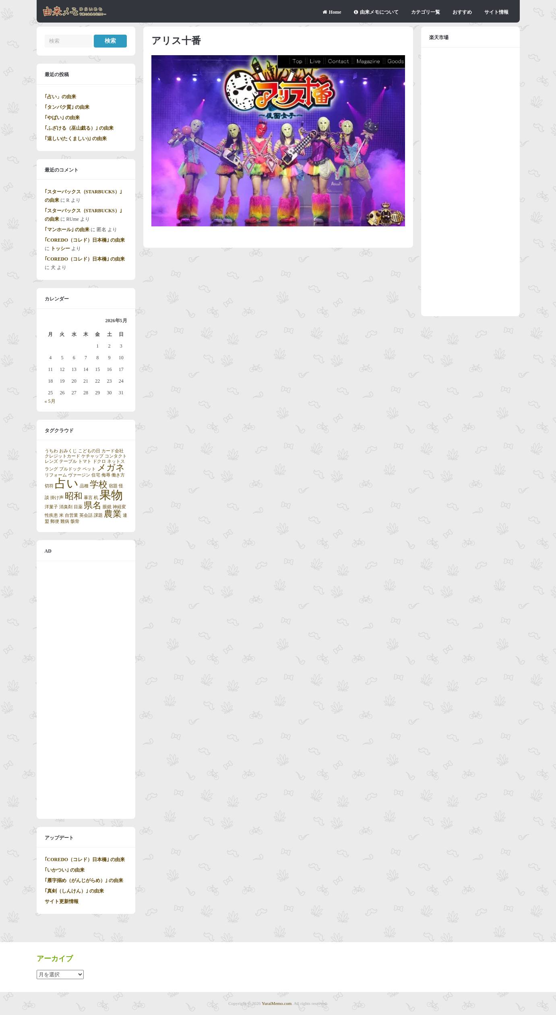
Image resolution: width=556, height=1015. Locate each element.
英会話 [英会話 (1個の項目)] (86, 515)
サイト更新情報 (62, 901)
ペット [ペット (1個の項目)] (89, 469)
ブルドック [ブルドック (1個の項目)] (70, 469)
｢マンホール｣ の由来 (67, 229)
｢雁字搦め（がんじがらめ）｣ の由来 (84, 880)
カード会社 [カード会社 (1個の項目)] (112, 451)
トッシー (60, 248)
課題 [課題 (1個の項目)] (98, 515)
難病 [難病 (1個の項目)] (64, 521)
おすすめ (462, 12)
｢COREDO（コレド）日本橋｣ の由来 (85, 240)
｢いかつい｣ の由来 (65, 870)
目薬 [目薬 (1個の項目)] (78, 507)
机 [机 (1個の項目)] (96, 497)
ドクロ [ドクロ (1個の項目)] (99, 461)
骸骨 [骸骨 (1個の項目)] (74, 521)
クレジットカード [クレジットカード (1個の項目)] (62, 456)
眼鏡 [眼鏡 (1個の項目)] (107, 507)
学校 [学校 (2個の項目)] (98, 484)
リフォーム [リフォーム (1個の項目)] (56, 475)
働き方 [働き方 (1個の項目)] (118, 475)
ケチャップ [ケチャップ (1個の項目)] (92, 456)
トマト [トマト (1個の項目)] (84, 461)
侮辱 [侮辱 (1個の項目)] (105, 475)
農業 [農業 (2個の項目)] (113, 514)
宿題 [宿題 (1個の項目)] (113, 486)
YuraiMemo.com (276, 1003)
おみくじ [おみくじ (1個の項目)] (68, 451)
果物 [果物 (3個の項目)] (111, 495)
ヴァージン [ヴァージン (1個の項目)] (79, 475)
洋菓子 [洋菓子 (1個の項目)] (51, 507)
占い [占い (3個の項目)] (67, 483)
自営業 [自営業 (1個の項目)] (71, 515)
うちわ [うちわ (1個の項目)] (51, 451)
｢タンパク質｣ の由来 (67, 107)
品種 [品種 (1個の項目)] (84, 486)
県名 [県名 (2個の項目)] (92, 505)
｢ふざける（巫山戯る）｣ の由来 (79, 128)
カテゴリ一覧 (425, 12)
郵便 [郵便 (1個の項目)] (54, 521)
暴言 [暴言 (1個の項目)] (88, 497)
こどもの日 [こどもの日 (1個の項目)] (89, 451)
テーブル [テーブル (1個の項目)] (68, 461)
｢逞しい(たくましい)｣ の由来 (76, 138)
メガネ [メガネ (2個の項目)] (111, 467)
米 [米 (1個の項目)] (61, 515)
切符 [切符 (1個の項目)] (49, 486)
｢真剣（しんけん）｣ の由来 (74, 891)
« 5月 (50, 401)
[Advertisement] (86, 690)
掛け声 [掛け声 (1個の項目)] (57, 497)
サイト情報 (496, 12)
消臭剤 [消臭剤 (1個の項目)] (65, 507)
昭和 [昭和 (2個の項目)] (74, 496)
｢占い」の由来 (60, 96)
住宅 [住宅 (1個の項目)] (95, 475)
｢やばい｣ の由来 (62, 117)
